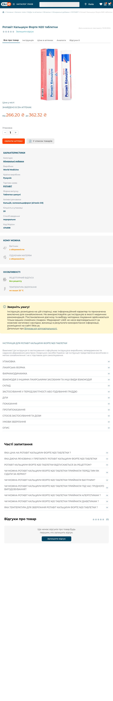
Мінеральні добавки (13, 161)
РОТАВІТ (7, 186)
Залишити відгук (25, 31)
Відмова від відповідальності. (40, 328)
